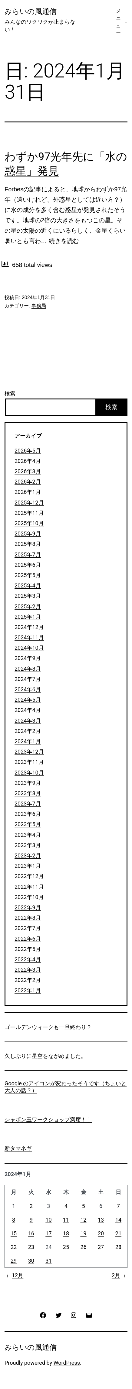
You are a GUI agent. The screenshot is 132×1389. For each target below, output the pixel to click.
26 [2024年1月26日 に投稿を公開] (83, 1247)
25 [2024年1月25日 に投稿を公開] (66, 1247)
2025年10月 (29, 523)
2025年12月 (29, 502)
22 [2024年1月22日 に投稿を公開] (14, 1247)
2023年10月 (29, 772)
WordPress (67, 1363)
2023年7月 (28, 803)
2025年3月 (28, 596)
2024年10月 (29, 648)
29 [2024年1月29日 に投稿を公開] (14, 1260)
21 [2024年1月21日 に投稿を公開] (118, 1233)
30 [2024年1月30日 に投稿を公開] (31, 1260)
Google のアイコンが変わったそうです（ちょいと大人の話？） (66, 1086)
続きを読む (64, 241)
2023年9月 (28, 783)
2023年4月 (28, 835)
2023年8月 (28, 793)
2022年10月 (29, 897)
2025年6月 (28, 565)
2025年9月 (28, 533)
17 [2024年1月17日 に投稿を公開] (48, 1233)
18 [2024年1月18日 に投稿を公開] (66, 1233)
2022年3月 (28, 969)
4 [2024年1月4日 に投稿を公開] (66, 1206)
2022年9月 (28, 907)
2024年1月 (28, 741)
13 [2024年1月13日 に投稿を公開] (101, 1219)
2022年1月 (28, 990)
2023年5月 (28, 824)
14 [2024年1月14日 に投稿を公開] (118, 1219)
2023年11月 (29, 762)
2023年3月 (28, 845)
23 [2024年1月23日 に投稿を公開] (31, 1247)
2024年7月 (28, 679)
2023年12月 (29, 751)
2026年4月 (28, 461)
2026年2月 (28, 481)
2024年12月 (29, 627)
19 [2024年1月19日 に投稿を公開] (83, 1233)
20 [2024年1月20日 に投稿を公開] (101, 1233)
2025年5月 (28, 575)
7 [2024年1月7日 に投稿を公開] (118, 1206)
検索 (10, 393)
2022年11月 (29, 887)
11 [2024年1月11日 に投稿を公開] (66, 1219)
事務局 (38, 305)
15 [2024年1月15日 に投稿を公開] (14, 1233)
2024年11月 (29, 637)
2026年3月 (28, 471)
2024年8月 (28, 668)
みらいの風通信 (31, 11)
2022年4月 (28, 959)
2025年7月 (28, 554)
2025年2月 (28, 606)
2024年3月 (28, 720)
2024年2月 (28, 731)
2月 (119, 1275)
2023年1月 (28, 866)
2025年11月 (29, 513)
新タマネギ (18, 1148)
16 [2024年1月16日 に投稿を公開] (31, 1233)
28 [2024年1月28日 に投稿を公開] (118, 1247)
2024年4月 (28, 710)
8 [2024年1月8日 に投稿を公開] (13, 1219)
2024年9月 (28, 658)
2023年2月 (28, 855)
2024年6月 (28, 689)
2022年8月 (28, 918)
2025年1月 (28, 617)
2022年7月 (28, 928)
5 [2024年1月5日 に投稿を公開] (83, 1206)
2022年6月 (28, 939)
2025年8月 (28, 544)
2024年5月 (28, 699)
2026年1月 (28, 492)
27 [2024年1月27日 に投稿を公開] (101, 1247)
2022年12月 (29, 876)
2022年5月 (28, 949)
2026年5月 (28, 450)
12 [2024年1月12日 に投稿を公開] (83, 1219)
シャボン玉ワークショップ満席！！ (48, 1119)
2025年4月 (28, 585)
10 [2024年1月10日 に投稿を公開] (48, 1219)
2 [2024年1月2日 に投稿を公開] (31, 1206)
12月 (14, 1275)
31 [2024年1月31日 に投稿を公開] (48, 1260)
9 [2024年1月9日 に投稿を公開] (31, 1219)
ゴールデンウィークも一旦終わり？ (48, 1027)
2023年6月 (28, 814)
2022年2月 (28, 980)
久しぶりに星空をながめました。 (45, 1056)
